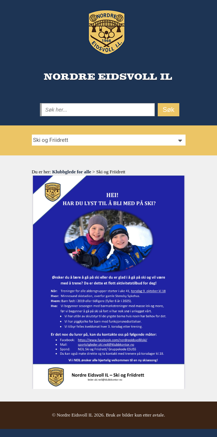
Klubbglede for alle (71, 171)
